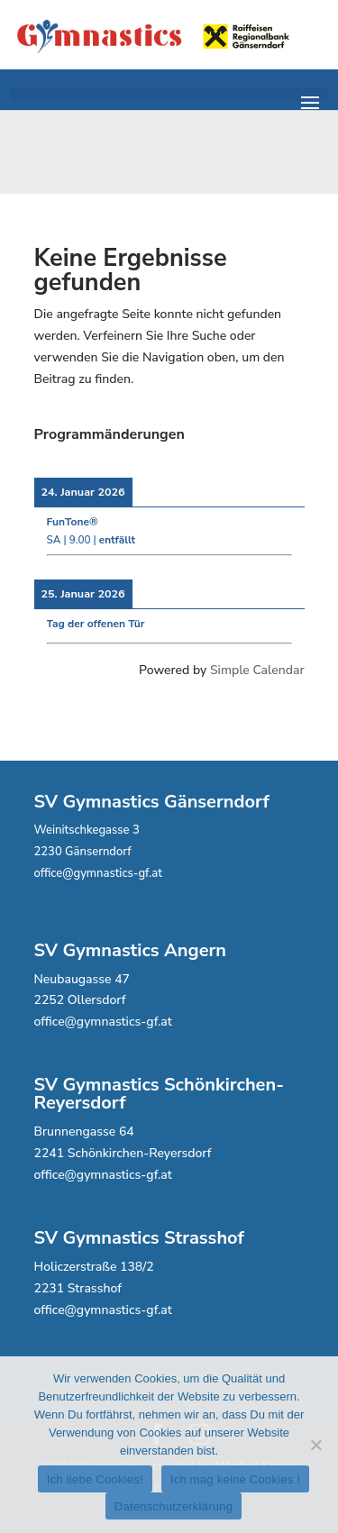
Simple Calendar (257, 670)
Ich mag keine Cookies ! (235, 1479)
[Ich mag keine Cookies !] (315, 1445)
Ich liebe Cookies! (95, 1479)
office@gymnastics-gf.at (98, 873)
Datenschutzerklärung (173, 1506)
